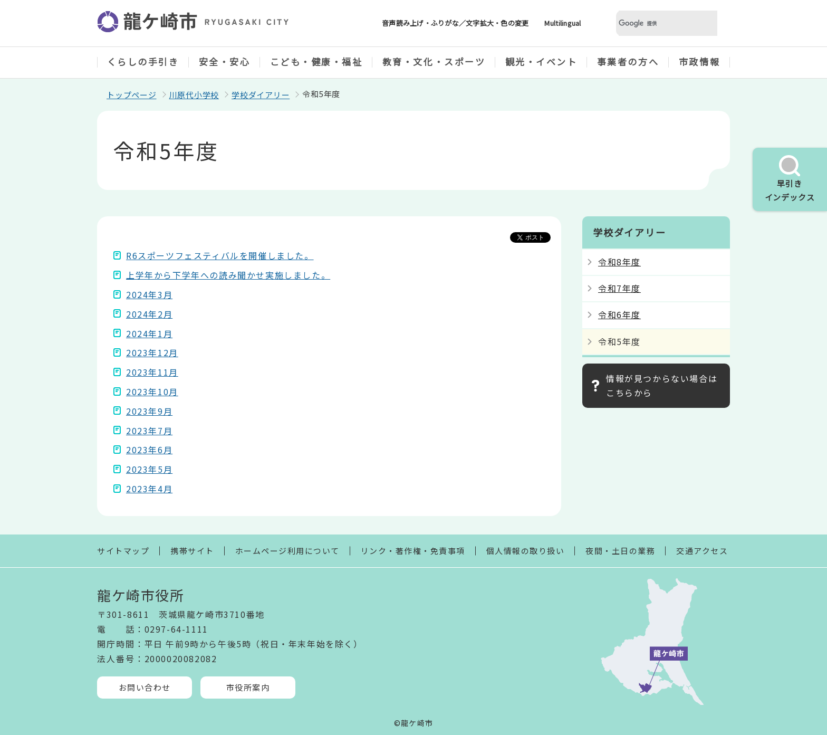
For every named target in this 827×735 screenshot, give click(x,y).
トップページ (132, 94)
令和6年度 (619, 314)
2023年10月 (152, 391)
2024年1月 (149, 333)
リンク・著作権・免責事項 (413, 550)
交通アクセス (702, 550)
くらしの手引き (143, 61)
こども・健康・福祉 (316, 61)
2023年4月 (149, 488)
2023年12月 (152, 352)
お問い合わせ (145, 687)
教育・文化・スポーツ (434, 61)
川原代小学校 (194, 94)
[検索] (654, 23)
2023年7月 (149, 430)
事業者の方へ (628, 61)
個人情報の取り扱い (525, 550)
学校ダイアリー (261, 94)
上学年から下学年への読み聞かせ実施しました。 (228, 275)
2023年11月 (152, 372)
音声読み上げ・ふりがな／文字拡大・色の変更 (455, 23)
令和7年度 (619, 288)
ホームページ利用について (287, 550)
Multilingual (562, 23)
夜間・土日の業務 (620, 550)
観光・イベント (541, 61)
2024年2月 (149, 314)
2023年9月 (149, 411)
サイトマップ (123, 550)
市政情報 (699, 61)
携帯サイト (192, 550)
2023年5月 (149, 469)
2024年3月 (149, 294)
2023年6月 (149, 449)
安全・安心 (225, 61)
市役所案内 (248, 687)
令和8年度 (619, 261)
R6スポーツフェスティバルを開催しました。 (220, 255)
